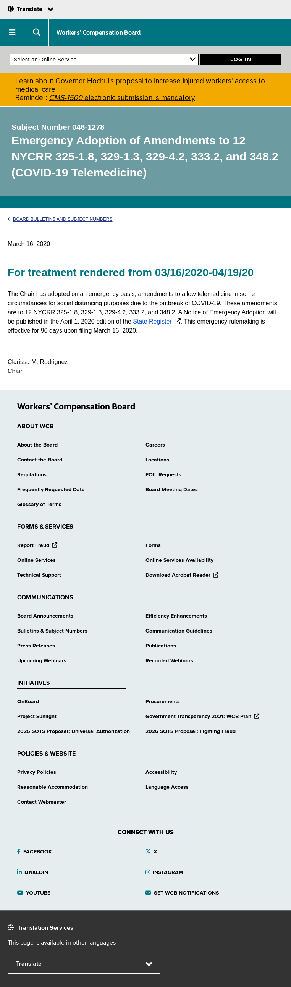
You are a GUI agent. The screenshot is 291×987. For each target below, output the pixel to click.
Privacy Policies (36, 772)
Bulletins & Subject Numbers (52, 631)
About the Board (37, 445)
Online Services (36, 560)
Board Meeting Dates (172, 489)
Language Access (167, 787)
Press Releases (36, 646)
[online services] (104, 59)
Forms (153, 545)
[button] (12, 32)
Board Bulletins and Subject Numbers (60, 219)
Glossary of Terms (39, 504)
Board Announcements (45, 616)
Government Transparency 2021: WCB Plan (202, 716)
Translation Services (45, 928)
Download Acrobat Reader (182, 575)
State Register (152, 321)
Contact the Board (39, 460)
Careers (155, 445)
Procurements (163, 701)
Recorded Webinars (169, 660)
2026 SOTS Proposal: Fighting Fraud (191, 731)
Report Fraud (37, 545)
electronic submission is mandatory (122, 98)
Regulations (32, 474)
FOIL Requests (163, 474)
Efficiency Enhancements (176, 616)
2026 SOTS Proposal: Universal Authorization (73, 731)
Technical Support (39, 575)
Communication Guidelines (179, 631)
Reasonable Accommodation (52, 787)
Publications (161, 646)
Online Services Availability (179, 560)
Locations (157, 460)
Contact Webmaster (41, 802)
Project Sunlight (37, 716)
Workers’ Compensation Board (99, 32)
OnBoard (28, 701)
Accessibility (161, 772)
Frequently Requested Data (51, 489)
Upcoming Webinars (41, 660)
